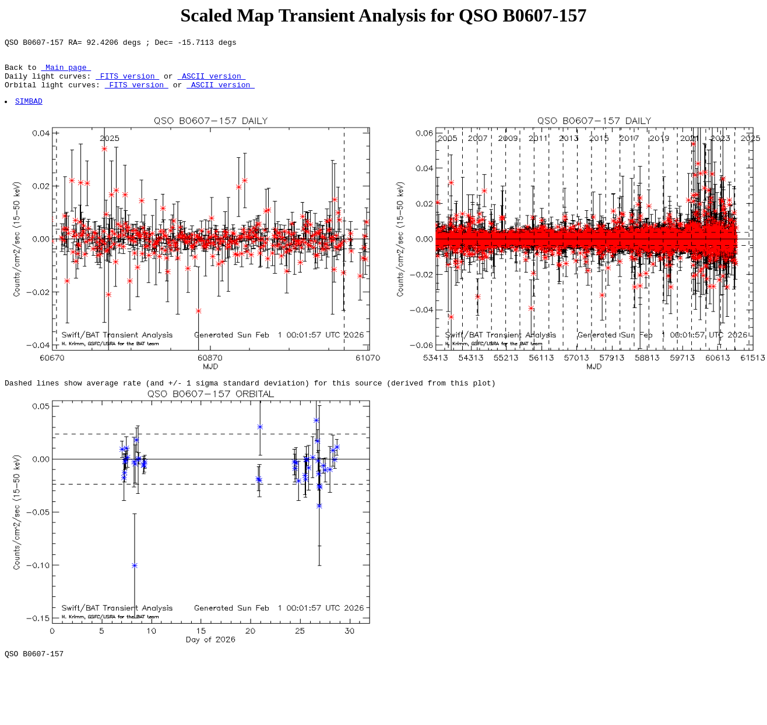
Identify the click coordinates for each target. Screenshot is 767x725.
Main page (66, 72)
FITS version (127, 82)
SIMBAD (29, 111)
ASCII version (211, 82)
